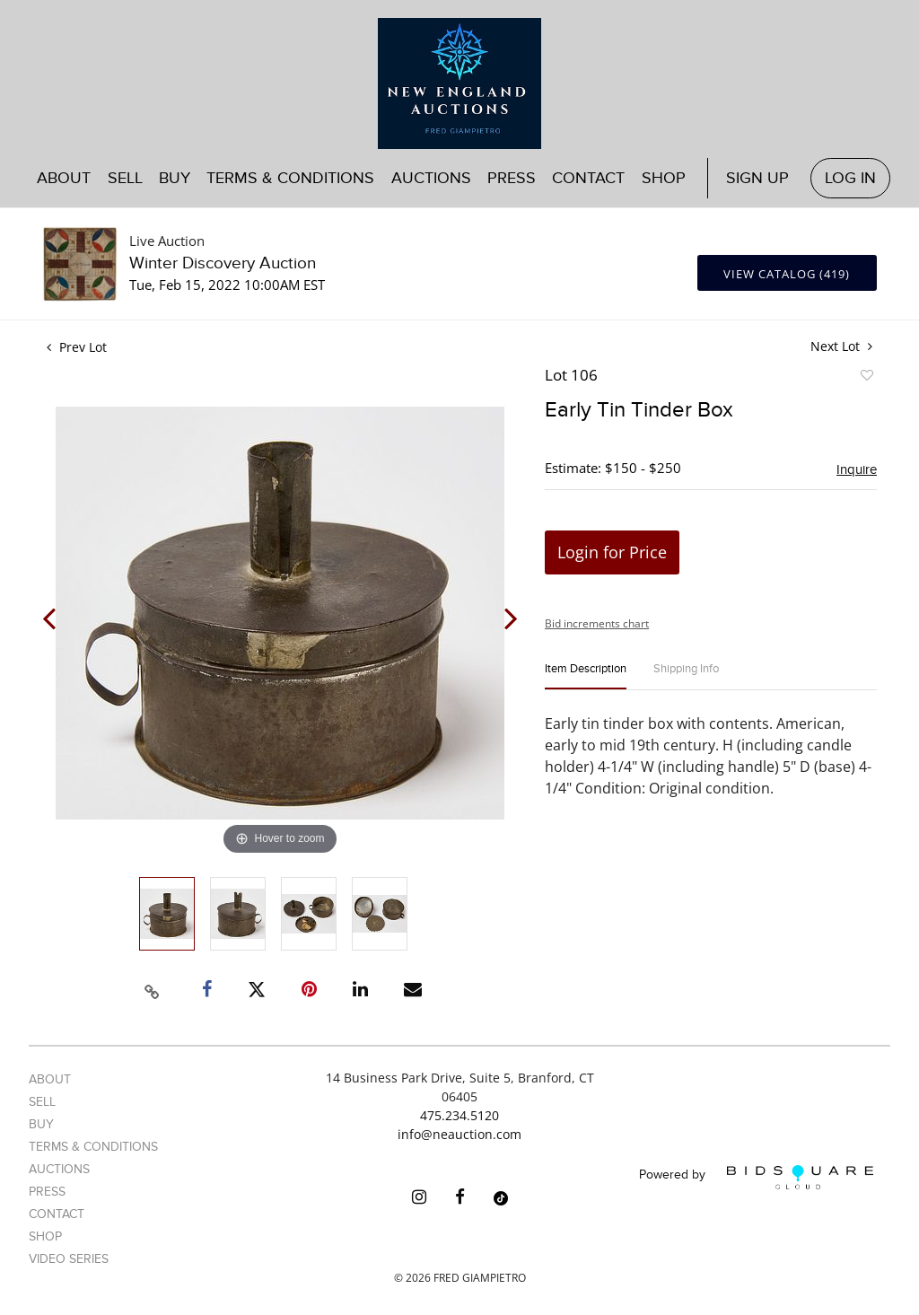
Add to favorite (866, 378)
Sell (125, 178)
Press (511, 178)
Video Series (69, 1259)
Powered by (756, 1177)
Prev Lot (77, 346)
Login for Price (612, 552)
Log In (850, 178)
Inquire (856, 469)
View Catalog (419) (786, 274)
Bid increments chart (597, 623)
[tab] (585, 676)
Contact (588, 178)
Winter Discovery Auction (222, 263)
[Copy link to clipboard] (152, 989)
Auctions (431, 178)
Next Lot (841, 346)
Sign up (757, 178)
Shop (664, 178)
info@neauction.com (459, 1134)
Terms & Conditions (290, 178)
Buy (174, 178)
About (64, 178)
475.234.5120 (459, 1115)
